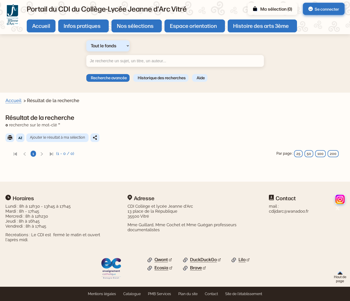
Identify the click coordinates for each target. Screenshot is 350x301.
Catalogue (132, 294)
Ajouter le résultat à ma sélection (66, 137)
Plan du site (188, 294)
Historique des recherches (162, 77)
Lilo (242, 259)
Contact (211, 294)
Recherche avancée (109, 77)
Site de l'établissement (243, 294)
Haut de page (340, 277)
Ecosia (161, 267)
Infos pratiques (82, 25)
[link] (24, 154)
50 (309, 154)
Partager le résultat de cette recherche (104, 137)
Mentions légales (102, 294)
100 (320, 154)
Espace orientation (193, 25)
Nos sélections (135, 25)
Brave (196, 267)
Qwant (161, 259)
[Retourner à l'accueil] (12, 15)
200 (333, 154)
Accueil (41, 25)
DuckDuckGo (203, 259)
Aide (201, 77)
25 (298, 154)
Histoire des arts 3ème (261, 25)
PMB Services (159, 294)
